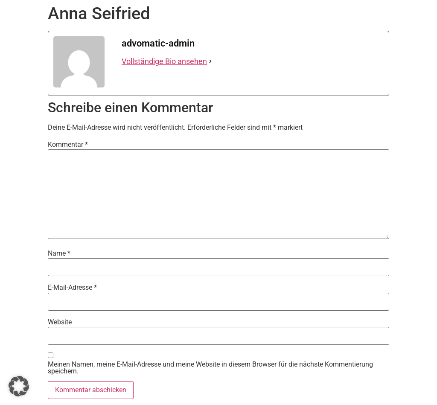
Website (60, 322)
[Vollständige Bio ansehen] (210, 61)
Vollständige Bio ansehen (164, 61)
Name (59, 253)
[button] (19, 386)
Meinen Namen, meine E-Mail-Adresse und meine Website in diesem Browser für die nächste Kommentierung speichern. (210, 368)
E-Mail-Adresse (72, 287)
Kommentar (68, 144)
